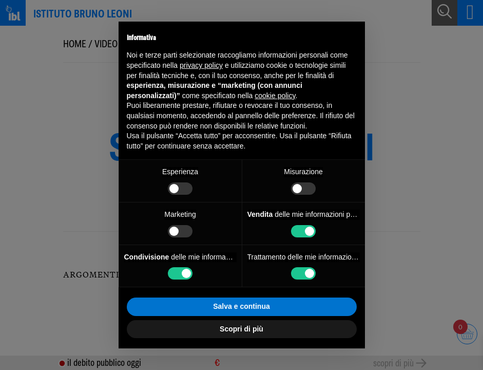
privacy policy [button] (201, 65)
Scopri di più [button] (241, 329)
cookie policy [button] (275, 95)
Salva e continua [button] (241, 306)
